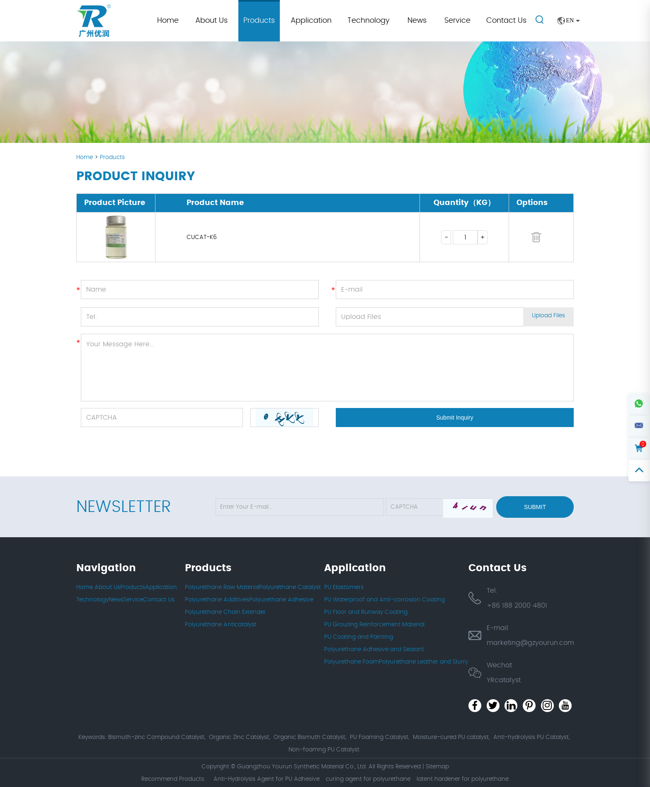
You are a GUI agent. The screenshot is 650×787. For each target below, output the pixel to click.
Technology (368, 20)
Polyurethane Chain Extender (225, 612)
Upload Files (548, 316)
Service (457, 20)
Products (259, 20)
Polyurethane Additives (217, 600)
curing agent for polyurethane (368, 779)
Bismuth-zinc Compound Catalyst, (156, 737)
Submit (535, 507)
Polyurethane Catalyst (290, 587)
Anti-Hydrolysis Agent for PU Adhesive (266, 779)
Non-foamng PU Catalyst (324, 750)
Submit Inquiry (454, 417)
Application (311, 20)
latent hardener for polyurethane (463, 779)
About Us (211, 20)
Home (168, 20)
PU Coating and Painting (358, 637)
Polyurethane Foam (351, 662)
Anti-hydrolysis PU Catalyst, (531, 737)
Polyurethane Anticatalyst (221, 625)
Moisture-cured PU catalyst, (451, 737)
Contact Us (506, 20)
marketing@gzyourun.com (530, 643)
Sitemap (437, 766)
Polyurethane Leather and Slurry (423, 662)
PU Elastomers (344, 587)
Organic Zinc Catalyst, (239, 737)
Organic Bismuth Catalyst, (310, 737)
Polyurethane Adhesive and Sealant (374, 649)
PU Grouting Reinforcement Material (374, 625)
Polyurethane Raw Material (222, 587)
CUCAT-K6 (202, 237)
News (417, 20)
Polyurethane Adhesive (281, 600)
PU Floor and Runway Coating (365, 612)
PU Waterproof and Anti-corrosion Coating (384, 600)
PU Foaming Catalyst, (379, 737)
